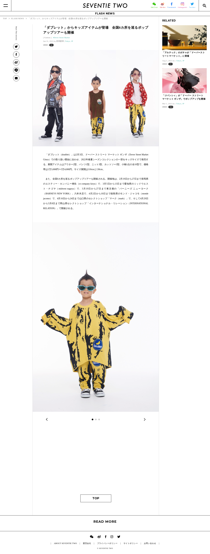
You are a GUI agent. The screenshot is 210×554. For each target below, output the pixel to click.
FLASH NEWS (105, 13)
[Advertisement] (95, 460)
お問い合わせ (150, 543)
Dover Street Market (62, 38)
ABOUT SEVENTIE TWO (65, 543)
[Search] (204, 5)
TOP (95, 498)
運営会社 (87, 543)
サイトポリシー (131, 543)
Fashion (47, 38)
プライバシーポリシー (107, 543)
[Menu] (5, 5)
